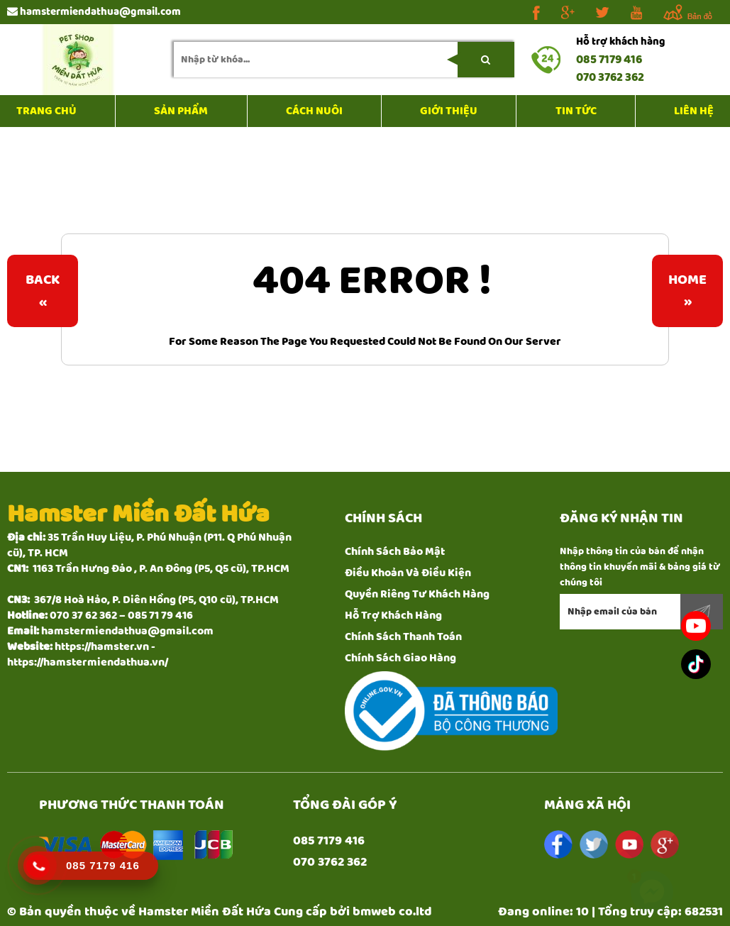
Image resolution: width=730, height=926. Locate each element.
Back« (43, 291)
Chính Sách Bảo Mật (395, 552)
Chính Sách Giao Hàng (400, 658)
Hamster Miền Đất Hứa (204, 912)
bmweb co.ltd (392, 912)
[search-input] (344, 59)
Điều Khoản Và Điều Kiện (408, 573)
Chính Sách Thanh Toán (403, 637)
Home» (687, 291)
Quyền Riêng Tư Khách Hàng (417, 594)
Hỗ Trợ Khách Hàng (393, 615)
